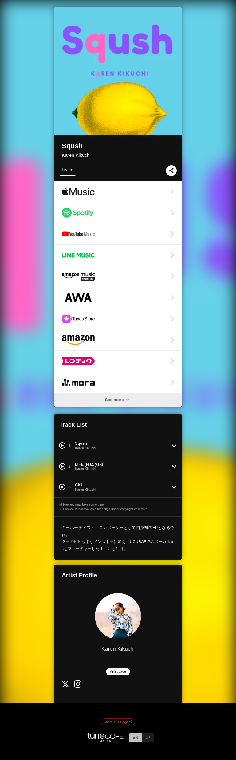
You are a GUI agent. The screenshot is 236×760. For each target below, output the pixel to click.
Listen (67, 169)
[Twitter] (65, 686)
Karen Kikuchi (76, 155)
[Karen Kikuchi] (118, 616)
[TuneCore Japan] (105, 740)
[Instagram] (77, 686)
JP (147, 737)
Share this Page (118, 722)
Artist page (118, 671)
